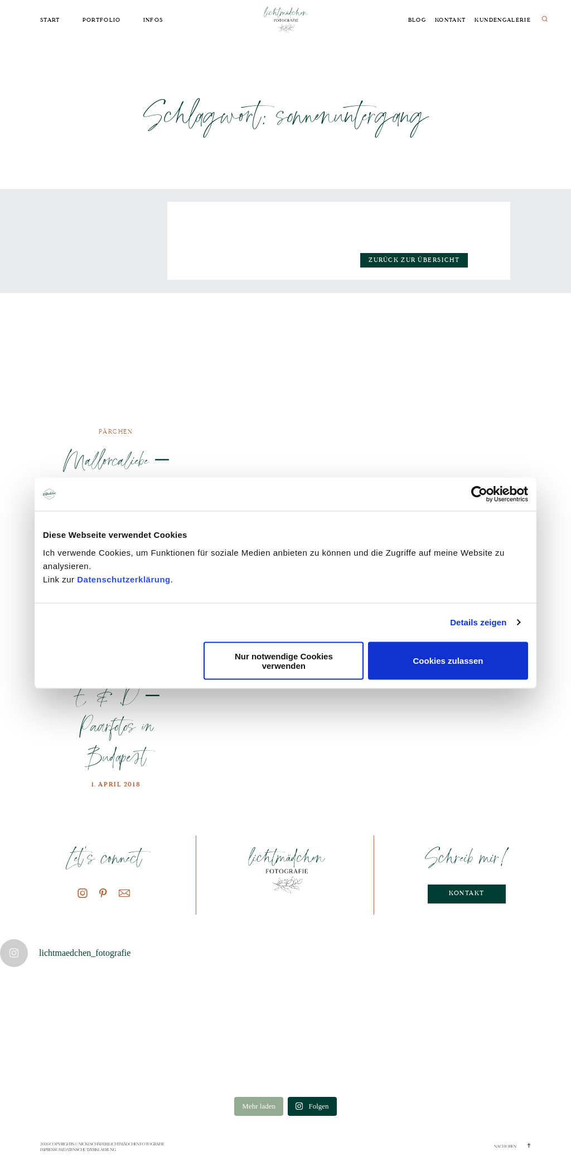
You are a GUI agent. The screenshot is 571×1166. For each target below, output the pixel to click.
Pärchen (116, 431)
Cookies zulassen (448, 660)
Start (50, 20)
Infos (153, 20)
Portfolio (102, 20)
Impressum (51, 1149)
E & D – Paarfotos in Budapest (115, 725)
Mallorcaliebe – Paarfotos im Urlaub (116, 474)
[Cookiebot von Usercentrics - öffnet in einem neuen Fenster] (479, 494)
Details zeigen (478, 622)
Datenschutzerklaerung (90, 1149)
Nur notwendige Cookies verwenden (284, 660)
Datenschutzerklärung (124, 579)
